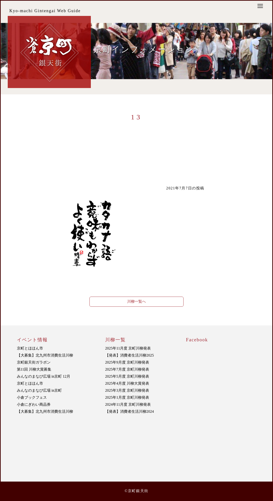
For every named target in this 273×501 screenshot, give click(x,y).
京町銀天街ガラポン (34, 362)
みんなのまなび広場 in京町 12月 (43, 376)
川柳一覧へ (136, 301)
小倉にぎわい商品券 (34, 404)
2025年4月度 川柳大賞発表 (127, 383)
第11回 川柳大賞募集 (34, 369)
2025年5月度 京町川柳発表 (127, 376)
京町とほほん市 (30, 348)
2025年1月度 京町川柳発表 (127, 397)
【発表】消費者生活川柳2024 (129, 411)
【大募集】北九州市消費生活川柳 (45, 355)
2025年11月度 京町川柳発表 (128, 348)
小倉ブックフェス (32, 397)
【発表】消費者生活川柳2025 (129, 355)
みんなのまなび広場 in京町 (39, 390)
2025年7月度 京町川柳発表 (127, 369)
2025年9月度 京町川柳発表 (127, 362)
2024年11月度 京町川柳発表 (128, 404)
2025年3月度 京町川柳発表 (127, 390)
